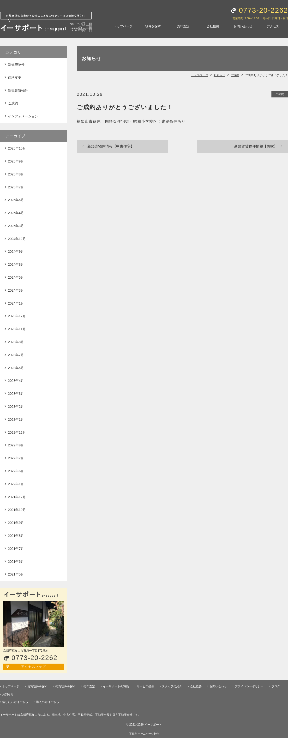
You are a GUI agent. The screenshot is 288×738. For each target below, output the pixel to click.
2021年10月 (17, 510)
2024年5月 (16, 277)
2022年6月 (16, 471)
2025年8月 (16, 174)
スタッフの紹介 (172, 686)
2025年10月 (17, 148)
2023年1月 (16, 419)
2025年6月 (16, 200)
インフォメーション (23, 116)
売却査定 (183, 26)
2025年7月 (16, 187)
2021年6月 (16, 562)
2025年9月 (16, 161)
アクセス (273, 26)
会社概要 (213, 26)
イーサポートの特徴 (116, 686)
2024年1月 (16, 303)
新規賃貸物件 (18, 90)
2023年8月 (16, 342)
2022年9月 (16, 445)
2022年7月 (16, 458)
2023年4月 (16, 381)
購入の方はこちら (47, 702)
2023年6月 (16, 368)
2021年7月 (16, 549)
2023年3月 (16, 394)
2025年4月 (16, 213)
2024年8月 (16, 264)
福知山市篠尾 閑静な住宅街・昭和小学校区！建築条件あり (131, 121)
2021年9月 (16, 523)
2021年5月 (16, 574)
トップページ (123, 26)
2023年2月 (16, 406)
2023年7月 (16, 355)
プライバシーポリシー (249, 686)
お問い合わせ (243, 26)
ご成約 (279, 94)
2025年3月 (16, 226)
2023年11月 (17, 329)
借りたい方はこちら (15, 702)
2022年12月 (17, 432)
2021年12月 (17, 497)
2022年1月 (16, 484)
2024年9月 (16, 251)
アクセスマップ (33, 666)
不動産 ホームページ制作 (144, 733)
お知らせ (8, 694)
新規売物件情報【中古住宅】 (110, 146)
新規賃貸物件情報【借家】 (255, 146)
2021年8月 (16, 536)
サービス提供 (145, 686)
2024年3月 (16, 290)
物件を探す (153, 26)
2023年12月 (17, 316)
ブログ (275, 686)
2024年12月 (17, 239)
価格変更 (14, 77)
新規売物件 (16, 64)
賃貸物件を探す (37, 686)
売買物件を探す (65, 686)
